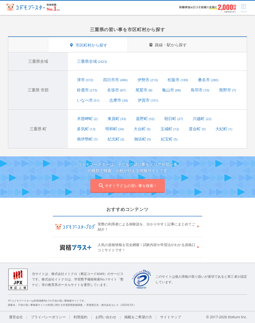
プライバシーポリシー (48, 317)
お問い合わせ (105, 317)
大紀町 (223, 128)
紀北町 (116, 139)
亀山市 (171, 90)
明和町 (114, 128)
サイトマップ (170, 317)
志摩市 (118, 100)
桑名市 (208, 79)
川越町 (202, 118)
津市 (85, 79)
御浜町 (142, 139)
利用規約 (80, 317)
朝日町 (173, 118)
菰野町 (145, 118)
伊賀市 (148, 100)
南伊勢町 (87, 139)
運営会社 (16, 317)
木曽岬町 (87, 118)
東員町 (117, 118)
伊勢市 (147, 79)
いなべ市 (88, 100)
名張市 (116, 90)
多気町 (86, 128)
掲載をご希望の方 (138, 317)
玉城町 (169, 128)
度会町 (197, 128)
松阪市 (178, 79)
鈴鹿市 (87, 90)
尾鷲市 (143, 90)
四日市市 (115, 79)
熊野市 (227, 90)
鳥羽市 (200, 90)
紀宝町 (169, 139)
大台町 (142, 128)
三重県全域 (92, 61)
